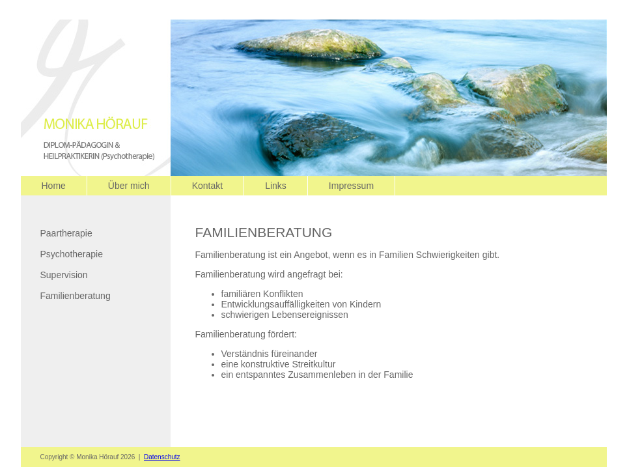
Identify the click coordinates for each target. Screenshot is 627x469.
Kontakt (207, 185)
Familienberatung (75, 296)
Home (54, 185)
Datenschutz (162, 457)
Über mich (129, 185)
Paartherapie (66, 233)
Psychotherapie (72, 254)
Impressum (351, 185)
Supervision (64, 275)
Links (275, 185)
